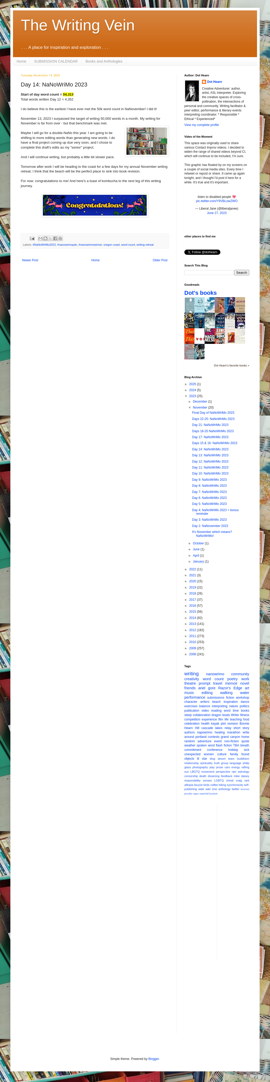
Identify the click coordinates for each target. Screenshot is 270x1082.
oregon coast (112, 244)
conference (214, 750)
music (189, 693)
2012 (193, 630)
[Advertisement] (241, 881)
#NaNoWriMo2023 (44, 244)
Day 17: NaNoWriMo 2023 (210, 437)
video (205, 710)
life (226, 719)
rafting (245, 767)
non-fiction (231, 741)
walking (226, 693)
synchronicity (235, 784)
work (245, 679)
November (200, 407)
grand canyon (230, 737)
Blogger (153, 1059)
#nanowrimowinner (90, 244)
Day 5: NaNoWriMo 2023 (209, 504)
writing (191, 673)
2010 (193, 642)
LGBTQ (219, 780)
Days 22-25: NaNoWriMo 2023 (213, 419)
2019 (193, 587)
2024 (193, 390)
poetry (232, 679)
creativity (191, 679)
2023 (193, 396)
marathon (233, 732)
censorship (191, 776)
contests (214, 737)
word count (128, 244)
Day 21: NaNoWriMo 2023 (210, 425)
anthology (224, 789)
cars (227, 767)
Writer (235, 715)
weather (189, 745)
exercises (191, 706)
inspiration (231, 702)
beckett (214, 793)
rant (246, 780)
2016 (193, 605)
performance (194, 697)
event (218, 741)
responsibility (192, 780)
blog (212, 758)
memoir (231, 683)
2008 (193, 654)
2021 (193, 575)
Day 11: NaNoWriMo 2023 (210, 467)
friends (189, 688)
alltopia (188, 784)
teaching (236, 719)
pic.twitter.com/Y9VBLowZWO (217, 201)
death (202, 776)
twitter (235, 789)
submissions (215, 697)
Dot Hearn (214, 82)
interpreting (219, 706)
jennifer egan (191, 793)
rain (234, 771)
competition (192, 719)
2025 (193, 384)
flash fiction (224, 745)
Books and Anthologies (103, 61)
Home (21, 61)
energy (235, 767)
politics (244, 706)
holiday (233, 750)
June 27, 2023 (217, 213)
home (245, 737)
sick (246, 750)
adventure (204, 741)
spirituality (206, 763)
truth (217, 763)
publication (191, 710)
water (244, 693)
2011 (193, 636)
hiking (222, 784)
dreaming (213, 776)
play (212, 767)
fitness (244, 715)
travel (217, 683)
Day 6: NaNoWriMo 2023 (209, 498)
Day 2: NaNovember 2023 (210, 526)
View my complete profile (201, 125)
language (235, 763)
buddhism (243, 758)
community (240, 674)
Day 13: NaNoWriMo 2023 (210, 455)
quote (245, 741)
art (247, 688)
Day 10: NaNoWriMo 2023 (210, 473)
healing (220, 732)
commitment (192, 750)
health (205, 723)
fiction (230, 697)
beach (216, 702)
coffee (214, 784)
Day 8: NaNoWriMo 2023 (209, 485)
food (246, 719)
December (200, 401)
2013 (193, 624)
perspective (223, 771)
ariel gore (206, 688)
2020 (193, 581)
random (189, 741)
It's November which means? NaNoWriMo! (212, 533)
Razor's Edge (230, 688)
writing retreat (145, 244)
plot (223, 723)
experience (209, 719)
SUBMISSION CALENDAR (56, 61)
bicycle (198, 784)
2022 (193, 569)
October (199, 543)
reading (216, 710)
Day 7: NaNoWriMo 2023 (209, 492)
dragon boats (221, 715)
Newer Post (30, 260)
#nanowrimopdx (67, 244)
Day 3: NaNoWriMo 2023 (209, 520)
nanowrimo (215, 674)
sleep (188, 715)
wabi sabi (204, 789)
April (196, 555)
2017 (193, 600)
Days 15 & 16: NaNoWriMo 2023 (214, 443)
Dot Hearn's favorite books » (231, 365)
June (196, 549)
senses (207, 780)
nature (233, 706)
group (224, 763)
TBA (236, 745)
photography (200, 767)
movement (207, 771)
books (245, 710)
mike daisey (241, 776)
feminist (245, 789)
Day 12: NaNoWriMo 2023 (210, 461)
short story (241, 728)
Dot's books (200, 293)
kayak (215, 723)
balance (204, 706)
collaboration (202, 715)
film (220, 719)
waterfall (204, 793)
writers (204, 702)
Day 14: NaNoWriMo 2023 (210, 449)
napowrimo (204, 732)
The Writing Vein (78, 25)
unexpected (192, 754)
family (234, 754)
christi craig (234, 780)
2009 (193, 648)
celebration (192, 723)
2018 (193, 593)
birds (207, 784)
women (209, 754)
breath (244, 745)
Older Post (160, 260)
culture (222, 754)
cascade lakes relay (216, 728)
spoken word (205, 745)
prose (219, 767)
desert (222, 758)
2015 (193, 611)
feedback (226, 776)
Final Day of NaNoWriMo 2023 (213, 413)
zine (214, 789)
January (199, 561)
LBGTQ (195, 771)
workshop (242, 697)
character (190, 702)
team (231, 758)
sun (186, 771)
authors (189, 732)
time (236, 710)
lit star (202, 758)
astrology (243, 771)
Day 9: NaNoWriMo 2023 (209, 480)
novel (244, 683)
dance (245, 702)
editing (207, 693)
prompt (205, 683)
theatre (190, 683)
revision (232, 723)
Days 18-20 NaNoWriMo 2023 (213, 431)
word (227, 710)
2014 (193, 618)
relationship (191, 763)
